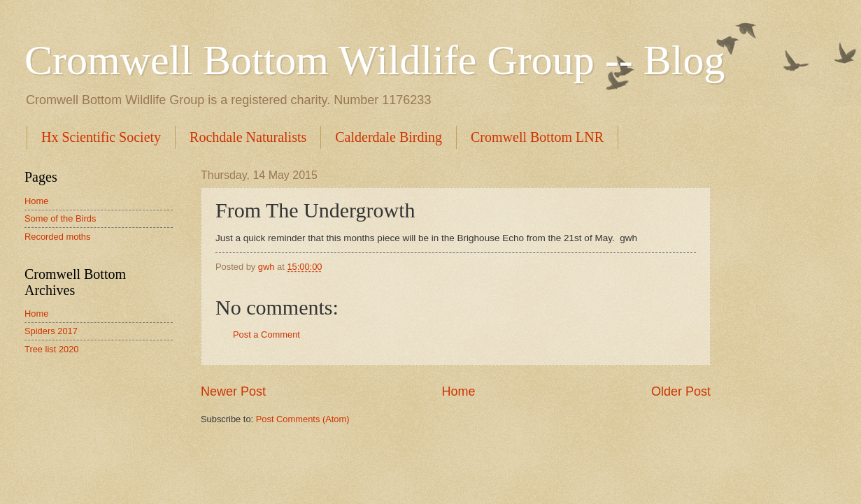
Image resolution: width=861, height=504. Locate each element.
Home (458, 391)
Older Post (681, 391)
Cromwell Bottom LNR (537, 137)
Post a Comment (266, 334)
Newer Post (233, 391)
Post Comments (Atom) (303, 419)
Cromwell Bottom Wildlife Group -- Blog (374, 60)
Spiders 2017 (51, 331)
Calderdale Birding (388, 137)
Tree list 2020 (51, 349)
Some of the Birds (60, 218)
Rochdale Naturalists (248, 137)
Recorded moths (57, 236)
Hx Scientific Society (101, 137)
